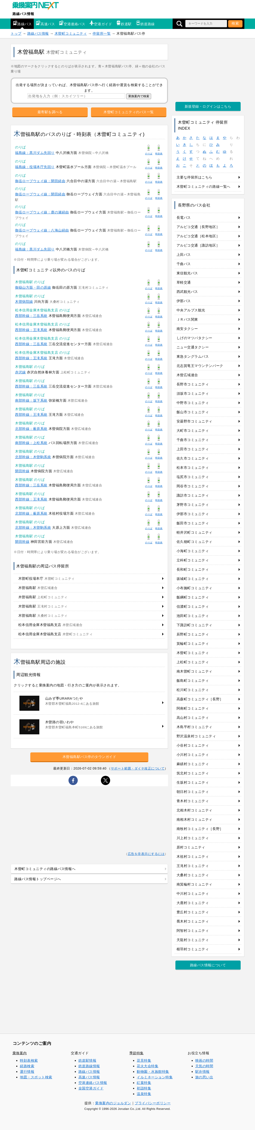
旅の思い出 (204, 1077)
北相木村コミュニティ (194, 810)
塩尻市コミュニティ (193, 477)
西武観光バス (187, 292)
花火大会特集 (147, 1066)
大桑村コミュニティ (193, 875)
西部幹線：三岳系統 (31, 316)
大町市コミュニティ (193, 430)
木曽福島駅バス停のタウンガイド (89, 757)
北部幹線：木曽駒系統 (33, 457)
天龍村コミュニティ (193, 940)
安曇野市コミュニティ (194, 421)
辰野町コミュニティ (193, 634)
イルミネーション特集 (155, 1077)
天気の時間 (204, 1066)
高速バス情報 (89, 1077)
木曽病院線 (24, 302)
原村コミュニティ (191, 847)
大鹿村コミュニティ (193, 903)
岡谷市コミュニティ (193, 486)
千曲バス (184, 264)
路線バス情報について (208, 965)
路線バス (22, 23)
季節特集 (136, 1053)
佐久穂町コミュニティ (194, 542)
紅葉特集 (144, 1083)
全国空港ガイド (91, 1088)
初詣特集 (144, 1088)
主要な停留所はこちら (194, 177)
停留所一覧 (102, 33)
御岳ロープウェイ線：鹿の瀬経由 (42, 212)
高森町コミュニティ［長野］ (200, 699)
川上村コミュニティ (193, 838)
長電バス (184, 217)
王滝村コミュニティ (193, 866)
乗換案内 (19, 1053)
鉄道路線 (145, 23)
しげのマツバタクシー (194, 338)
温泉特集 (144, 1094)
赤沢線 (20, 372)
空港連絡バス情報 (92, 1083)
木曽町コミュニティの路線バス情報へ (44, 869)
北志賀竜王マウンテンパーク (200, 366)
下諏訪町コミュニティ (194, 625)
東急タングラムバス (193, 356)
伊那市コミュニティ (193, 514)
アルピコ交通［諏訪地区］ (198, 245)
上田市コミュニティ (193, 449)
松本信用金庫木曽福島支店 (50, 625)
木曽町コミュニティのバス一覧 (128, 112)
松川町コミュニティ (193, 690)
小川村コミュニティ (193, 755)
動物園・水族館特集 (153, 1072)
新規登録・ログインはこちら (208, 106)
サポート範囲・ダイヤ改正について (138, 768)
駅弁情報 (202, 1072)
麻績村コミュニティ (193, 764)
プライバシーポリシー (153, 1103)
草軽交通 (184, 282)
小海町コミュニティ (193, 551)
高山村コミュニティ (193, 718)
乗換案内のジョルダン (113, 1103)
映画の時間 (204, 1060)
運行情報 (27, 1072)
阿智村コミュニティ (193, 931)
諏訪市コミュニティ (193, 495)
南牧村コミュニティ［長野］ (200, 829)
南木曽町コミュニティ (194, 671)
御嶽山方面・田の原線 (33, 287)
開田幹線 (22, 471)
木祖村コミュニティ (193, 856)
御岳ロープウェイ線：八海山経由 (42, 230)
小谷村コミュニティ (193, 745)
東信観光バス (187, 273)
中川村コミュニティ (193, 893)
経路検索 (27, 1066)
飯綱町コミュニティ (193, 597)
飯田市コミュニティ (193, 523)
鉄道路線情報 (89, 1066)
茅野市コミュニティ (193, 505)
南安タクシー (187, 329)
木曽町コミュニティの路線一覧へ (203, 186)
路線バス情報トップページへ (37, 879)
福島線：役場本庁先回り (35, 167)
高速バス (45, 23)
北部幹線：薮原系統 (31, 429)
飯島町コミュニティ (193, 680)
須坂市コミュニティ (193, 393)
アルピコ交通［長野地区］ (198, 227)
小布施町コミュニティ (194, 588)
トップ (16, 33)
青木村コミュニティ (193, 801)
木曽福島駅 (38, 588)
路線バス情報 (23, 14)
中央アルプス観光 (191, 310)
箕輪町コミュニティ (193, 643)
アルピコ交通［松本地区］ (198, 236)
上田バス (184, 255)
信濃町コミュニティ (193, 606)
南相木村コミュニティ (194, 819)
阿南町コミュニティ (193, 708)
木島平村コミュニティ (194, 727)
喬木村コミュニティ (193, 921)
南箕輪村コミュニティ (194, 884)
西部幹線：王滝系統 (31, 330)
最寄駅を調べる (50, 112)
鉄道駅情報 (87, 1060)
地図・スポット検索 (36, 1077)
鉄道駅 (124, 23)
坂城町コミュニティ (193, 579)
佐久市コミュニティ (193, 458)
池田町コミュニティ (193, 616)
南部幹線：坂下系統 (31, 400)
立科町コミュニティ (193, 560)
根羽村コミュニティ (193, 949)
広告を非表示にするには (146, 854)
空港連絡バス (72, 23)
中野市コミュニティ (193, 403)
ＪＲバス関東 (187, 319)
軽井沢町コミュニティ (194, 532)
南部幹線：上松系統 (31, 443)
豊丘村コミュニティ (193, 912)
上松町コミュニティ (193, 662)
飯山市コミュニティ (193, 412)
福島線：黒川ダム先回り (35, 153)
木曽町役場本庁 (46, 578)
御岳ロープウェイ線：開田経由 (40, 181)
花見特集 (144, 1060)
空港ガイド (100, 23)
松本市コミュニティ (193, 468)
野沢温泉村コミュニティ (196, 736)
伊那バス (184, 301)
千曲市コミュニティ (193, 440)
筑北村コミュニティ (193, 773)
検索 (235, 23)
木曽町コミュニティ (71, 33)
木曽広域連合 (187, 375)
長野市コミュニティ (193, 384)
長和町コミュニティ (193, 569)
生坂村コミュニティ (193, 782)
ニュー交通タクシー (193, 347)
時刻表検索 (29, 1060)
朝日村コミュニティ (193, 792)
